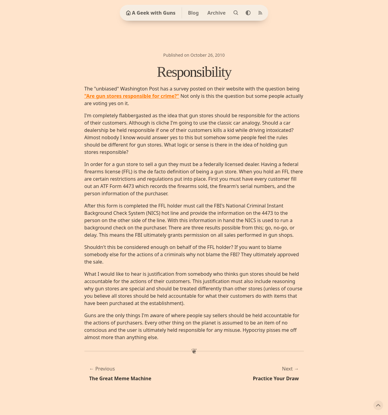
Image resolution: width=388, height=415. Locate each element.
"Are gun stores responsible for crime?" (131, 96)
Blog (193, 12)
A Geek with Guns (151, 12)
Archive (216, 12)
